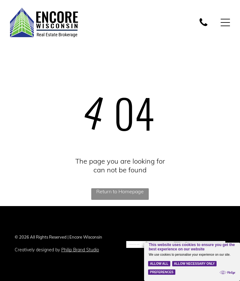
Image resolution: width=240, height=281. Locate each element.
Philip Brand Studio (80, 250)
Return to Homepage (120, 191)
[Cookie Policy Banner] (192, 262)
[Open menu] (225, 22)
